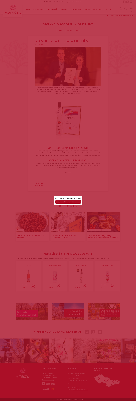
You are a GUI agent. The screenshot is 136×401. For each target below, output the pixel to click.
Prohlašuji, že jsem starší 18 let (68, 202)
